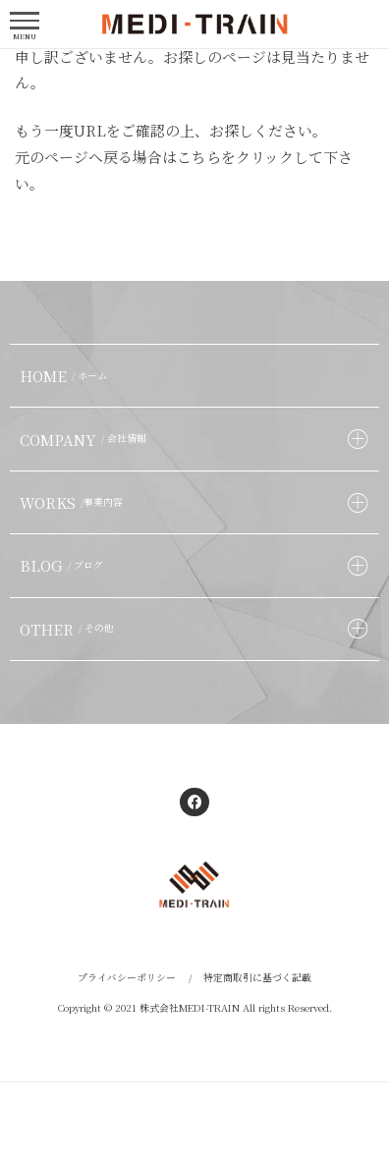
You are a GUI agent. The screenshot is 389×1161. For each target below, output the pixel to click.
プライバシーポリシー (127, 977)
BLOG (64, 565)
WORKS (74, 502)
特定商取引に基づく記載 (257, 977)
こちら (199, 156)
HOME (66, 375)
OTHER (69, 629)
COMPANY (85, 439)
